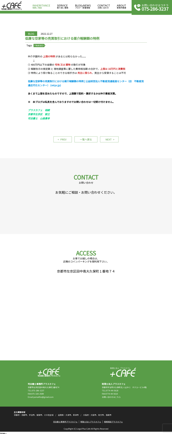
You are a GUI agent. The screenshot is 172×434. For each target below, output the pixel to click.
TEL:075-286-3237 (36, 392)
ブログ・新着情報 (83, 5)
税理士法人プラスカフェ (123, 374)
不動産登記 (39, 46)
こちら (118, 399)
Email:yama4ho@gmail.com (41, 399)
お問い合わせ (104, 5)
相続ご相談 (41, 5)
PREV (63, 140)
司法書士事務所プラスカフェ (11, 5)
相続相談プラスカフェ (113, 424)
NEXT (109, 140)
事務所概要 (121, 5)
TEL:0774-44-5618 (110, 392)
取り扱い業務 (62, 5)
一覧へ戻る (86, 140)
